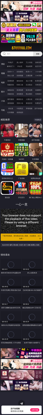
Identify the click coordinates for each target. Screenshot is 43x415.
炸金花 (19, 66)
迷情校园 (10, 103)
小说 (3, 101)
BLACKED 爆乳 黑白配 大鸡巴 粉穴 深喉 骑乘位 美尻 (20, 245)
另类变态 (38, 85)
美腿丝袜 (10, 94)
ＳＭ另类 (38, 75)
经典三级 (20, 85)
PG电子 (10, 62)
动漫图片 (38, 90)
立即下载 (35, 410)
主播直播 (29, 75)
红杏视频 (10, 112)
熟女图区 (29, 94)
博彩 (3, 64)
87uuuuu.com (22, 48)
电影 (3, 82)
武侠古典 (38, 99)
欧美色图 (29, 90)
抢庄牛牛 (38, 66)
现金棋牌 (29, 66)
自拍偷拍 (20, 71)
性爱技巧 (38, 103)
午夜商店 (20, 108)
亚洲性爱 (10, 81)
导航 (3, 110)
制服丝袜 (10, 85)
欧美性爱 (38, 81)
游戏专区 (38, 62)
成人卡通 (29, 81)
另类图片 (38, 94)
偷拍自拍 (20, 81)
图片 (3, 91)
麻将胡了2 (10, 66)
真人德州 (20, 62)
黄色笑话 (29, 103)
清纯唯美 (20, 94)
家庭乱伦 (20, 99)
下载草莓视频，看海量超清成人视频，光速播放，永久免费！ (21, 237)
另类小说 (20, 103)
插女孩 (10, 108)
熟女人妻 (10, 75)
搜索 (37, 54)
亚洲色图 (20, 90)
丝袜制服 (20, 75)
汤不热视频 (38, 108)
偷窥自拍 (10, 90)
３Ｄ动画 (38, 71)
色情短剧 (20, 112)
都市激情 (10, 99)
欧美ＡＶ (29, 71)
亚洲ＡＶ (10, 71)
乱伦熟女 (29, 85)
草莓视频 (29, 108)
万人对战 (29, 62)
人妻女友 (29, 99)
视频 (3, 73)
